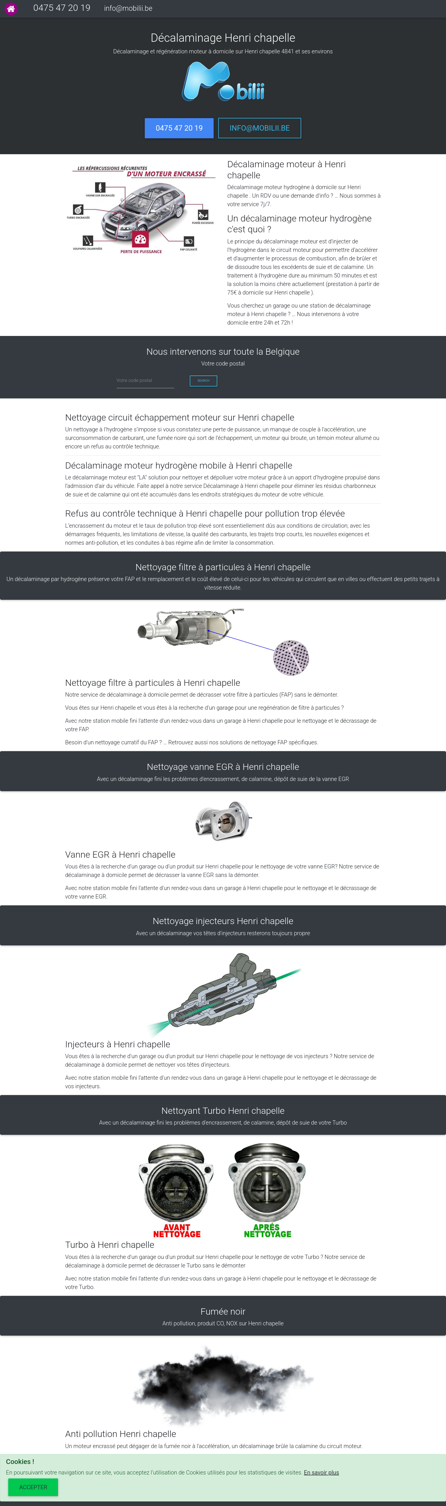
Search (203, 381)
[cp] (145, 380)
